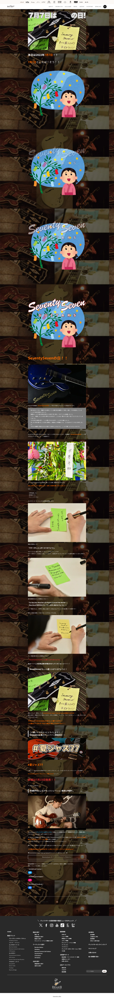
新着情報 (62, 932)
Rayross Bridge (13, 970)
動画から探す (38, 938)
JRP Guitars (12, 957)
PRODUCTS (59, 6)
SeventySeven (38, 953)
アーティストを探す (38, 944)
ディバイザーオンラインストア (97, 944)
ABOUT (51, 6)
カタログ (64, 970)
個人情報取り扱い (93, 956)
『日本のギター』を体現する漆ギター (76, 902)
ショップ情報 (65, 936)
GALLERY (68, 6)
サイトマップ (92, 948)
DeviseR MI (12, 963)
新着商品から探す (39, 936)
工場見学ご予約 (94, 936)
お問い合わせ (65, 961)
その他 (63, 951)
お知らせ (64, 934)
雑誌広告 (64, 967)
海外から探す (38, 966)
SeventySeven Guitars (15, 955)
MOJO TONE (12, 965)
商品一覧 (37, 934)
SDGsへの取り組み (95, 941)
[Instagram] (30, 880)
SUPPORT (90, 6)
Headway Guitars (13, 940)
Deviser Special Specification (16, 959)
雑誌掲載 (64, 972)
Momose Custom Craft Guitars (16, 949)
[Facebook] (30, 887)
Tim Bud (11, 968)
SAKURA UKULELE (14, 942)
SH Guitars (37, 957)
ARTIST (81, 6)
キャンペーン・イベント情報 (69, 942)
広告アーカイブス (65, 965)
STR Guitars (12, 951)
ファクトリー (65, 947)
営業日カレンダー (66, 959)
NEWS (75, 6)
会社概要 (92, 934)
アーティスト (65, 945)
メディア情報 (65, 940)
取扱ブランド (11, 936)
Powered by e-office (57, 996)
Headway (37, 949)
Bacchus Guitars (13, 947)
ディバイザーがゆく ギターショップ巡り (72, 949)
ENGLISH (98, 6)
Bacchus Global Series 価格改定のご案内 (38, 902)
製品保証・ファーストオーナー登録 (70, 957)
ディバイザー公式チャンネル (44, 832)
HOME (9, 932)
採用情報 (92, 938)
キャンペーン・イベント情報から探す (44, 941)
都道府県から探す (39, 963)
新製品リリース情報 (66, 938)
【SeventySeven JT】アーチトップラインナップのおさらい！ (57, 857)
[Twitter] (30, 872)
